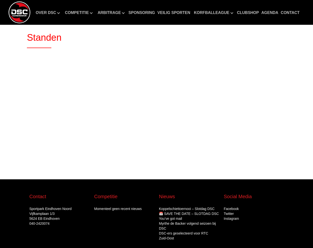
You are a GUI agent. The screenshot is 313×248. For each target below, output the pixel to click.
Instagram (231, 219)
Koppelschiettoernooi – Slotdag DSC (186, 209)
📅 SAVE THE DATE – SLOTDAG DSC (189, 214)
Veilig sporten (173, 13)
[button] (48, 13)
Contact (290, 13)
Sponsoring (141, 13)
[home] (19, 12)
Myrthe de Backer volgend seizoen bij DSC (187, 226)
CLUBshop (248, 13)
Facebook (231, 209)
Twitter (229, 214)
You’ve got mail (170, 219)
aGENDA (269, 13)
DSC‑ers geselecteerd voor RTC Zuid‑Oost (183, 235)
